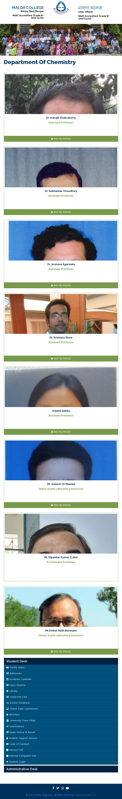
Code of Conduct (17, 743)
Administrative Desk (22, 769)
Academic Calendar (19, 679)
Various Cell (14, 749)
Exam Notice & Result (20, 732)
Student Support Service (21, 738)
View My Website (61, 138)
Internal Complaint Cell (21, 755)
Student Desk (16, 661)
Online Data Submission (22, 708)
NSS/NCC (13, 714)
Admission (14, 673)
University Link (16, 696)
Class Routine (16, 685)
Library (11, 690)
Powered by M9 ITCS (85, 794)
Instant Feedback (18, 702)
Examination (15, 726)
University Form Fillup (20, 720)
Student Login (16, 761)
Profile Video (15, 667)
